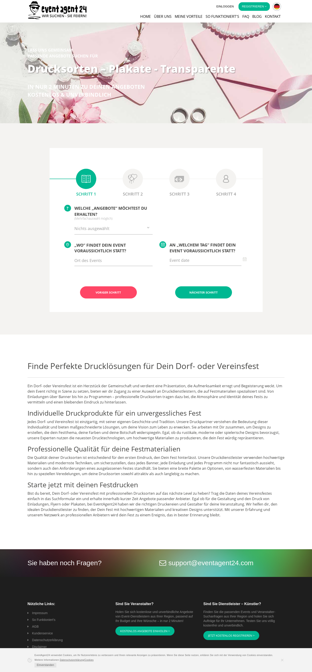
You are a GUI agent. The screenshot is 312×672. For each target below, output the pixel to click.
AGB (35, 626)
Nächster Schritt (203, 292)
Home (145, 16)
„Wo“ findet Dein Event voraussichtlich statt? (95, 247)
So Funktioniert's (43, 620)
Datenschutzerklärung (47, 640)
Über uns (163, 16)
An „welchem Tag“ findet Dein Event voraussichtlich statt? (197, 247)
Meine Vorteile (188, 16)
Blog (257, 16)
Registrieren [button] (254, 6)
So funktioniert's (222, 16)
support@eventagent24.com (210, 563)
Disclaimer (39, 647)
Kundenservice (42, 633)
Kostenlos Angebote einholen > (145, 631)
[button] (277, 6)
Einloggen (225, 6)
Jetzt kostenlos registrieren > (231, 635)
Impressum (40, 613)
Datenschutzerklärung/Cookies (77, 660)
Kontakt (273, 16)
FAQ (245, 16)
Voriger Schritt (108, 292)
